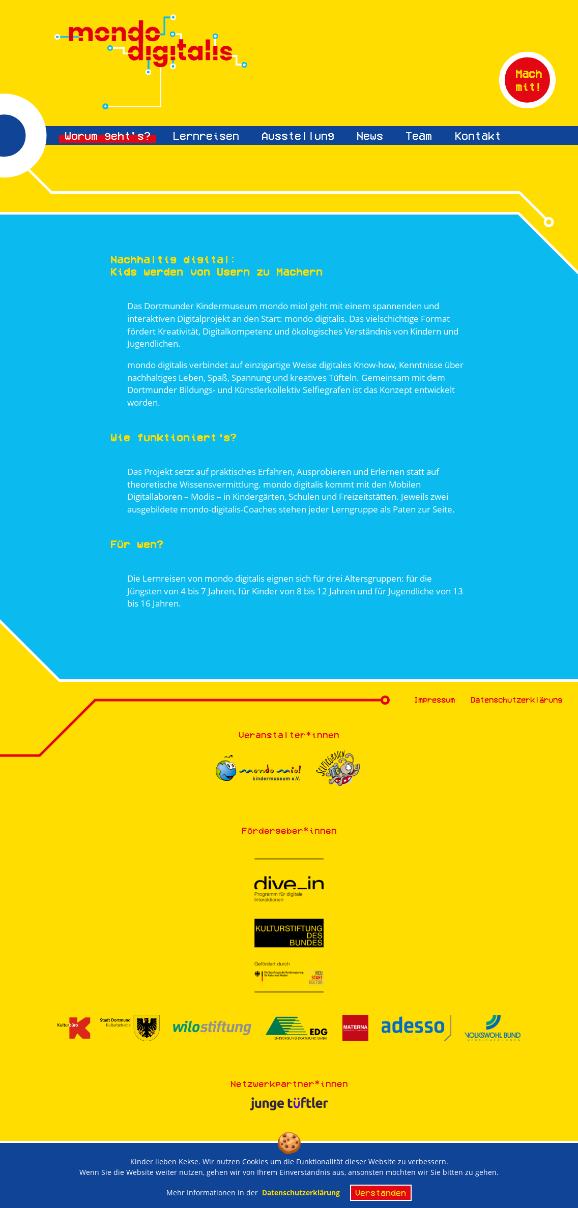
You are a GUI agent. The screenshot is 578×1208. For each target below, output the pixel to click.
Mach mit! (528, 80)
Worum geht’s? (108, 135)
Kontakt (478, 135)
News (370, 135)
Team (419, 135)
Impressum (434, 699)
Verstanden (380, 1195)
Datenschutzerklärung (516, 699)
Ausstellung (298, 135)
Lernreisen (206, 135)
